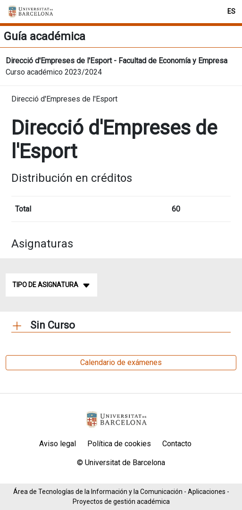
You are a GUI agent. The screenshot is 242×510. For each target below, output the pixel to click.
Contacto (177, 443)
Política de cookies (119, 443)
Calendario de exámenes (121, 362)
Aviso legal (57, 443)
